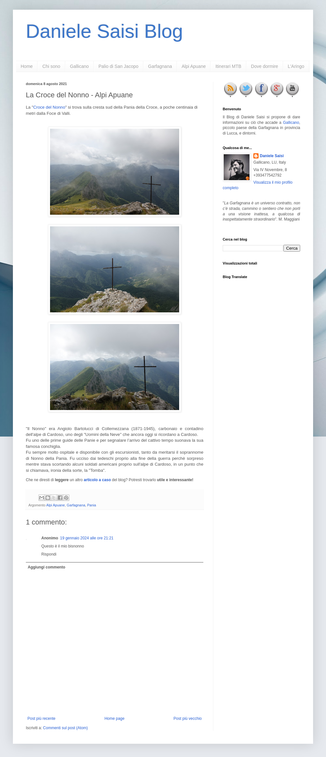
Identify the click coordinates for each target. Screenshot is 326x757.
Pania (91, 505)
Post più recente (41, 718)
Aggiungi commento (46, 567)
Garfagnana (160, 66)
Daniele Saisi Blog (104, 31)
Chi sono (51, 66)
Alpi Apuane (194, 66)
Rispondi (48, 554)
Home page (115, 718)
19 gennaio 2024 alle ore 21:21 (86, 538)
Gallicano (79, 66)
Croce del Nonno (49, 107)
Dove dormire (264, 66)
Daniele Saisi (272, 156)
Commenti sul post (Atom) (65, 728)
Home (27, 66)
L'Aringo (296, 66)
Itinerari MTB (228, 66)
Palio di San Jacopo (118, 66)
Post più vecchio (188, 718)
